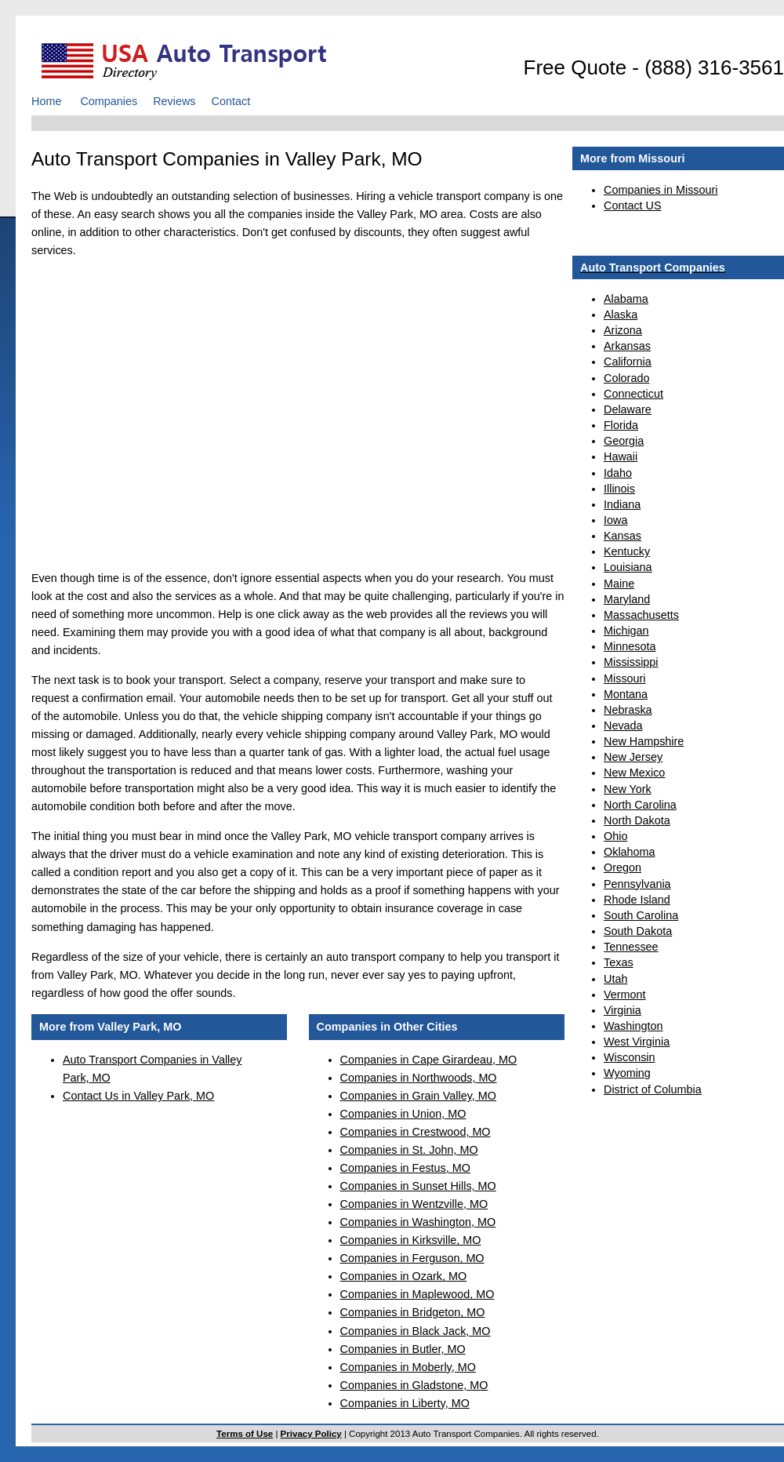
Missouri (625, 678)
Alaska (620, 314)
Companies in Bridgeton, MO (412, 1312)
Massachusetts (641, 615)
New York (628, 789)
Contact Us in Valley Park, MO (138, 1095)
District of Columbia (653, 1089)
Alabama (626, 299)
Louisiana (628, 567)
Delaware (628, 409)
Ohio (615, 836)
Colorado (626, 378)
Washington (633, 1026)
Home (46, 101)
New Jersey (633, 757)
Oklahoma (629, 852)
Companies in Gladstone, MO (414, 1385)
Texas (618, 962)
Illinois (619, 488)
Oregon (622, 867)
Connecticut (633, 393)
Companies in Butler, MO (403, 1349)
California (628, 361)
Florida (621, 425)
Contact (231, 101)
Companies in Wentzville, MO (414, 1204)
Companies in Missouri (661, 190)
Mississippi (631, 662)
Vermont (625, 994)
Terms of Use (244, 1433)
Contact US (633, 205)
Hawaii (620, 456)
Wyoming (627, 1073)
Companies (108, 101)
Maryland (627, 599)
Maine (619, 583)
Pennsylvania (637, 884)
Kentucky (627, 551)
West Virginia (637, 1041)
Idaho (618, 473)
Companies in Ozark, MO (403, 1276)
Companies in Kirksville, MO (410, 1240)
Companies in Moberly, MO (408, 1367)
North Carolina (640, 804)
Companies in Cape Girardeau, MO (428, 1059)
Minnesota (629, 646)
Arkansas (627, 346)
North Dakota (637, 820)
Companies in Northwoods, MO (418, 1077)
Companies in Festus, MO (405, 1168)
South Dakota (638, 931)
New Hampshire (644, 741)
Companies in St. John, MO (409, 1150)
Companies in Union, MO (403, 1113)
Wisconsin (629, 1057)
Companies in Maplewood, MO (417, 1294)
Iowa (615, 520)
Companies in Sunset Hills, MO (418, 1186)
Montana (626, 694)
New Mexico (634, 772)
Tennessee (631, 946)
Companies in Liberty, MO (405, 1403)
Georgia (624, 441)
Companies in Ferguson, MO (412, 1258)
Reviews (174, 101)
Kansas (622, 535)
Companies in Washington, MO (418, 1222)
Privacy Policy (311, 1433)
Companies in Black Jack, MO (415, 1331)
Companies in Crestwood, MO (415, 1132)
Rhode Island (637, 899)
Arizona (623, 330)
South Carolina (641, 915)
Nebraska (628, 710)
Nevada (623, 725)
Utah (615, 979)
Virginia (622, 1010)
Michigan (626, 630)
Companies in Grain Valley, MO (418, 1095)
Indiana (622, 504)
